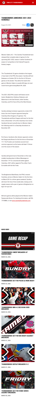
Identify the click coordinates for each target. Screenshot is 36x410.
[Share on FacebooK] (28, 25)
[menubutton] (33, 2)
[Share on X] (32, 25)
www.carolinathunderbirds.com (21, 200)
